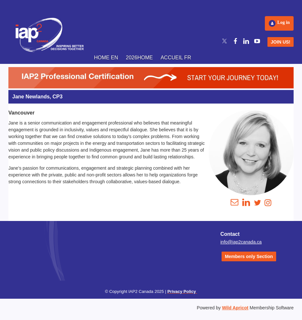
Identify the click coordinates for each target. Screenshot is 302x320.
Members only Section (249, 256)
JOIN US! (280, 42)
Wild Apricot (235, 307)
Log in (283, 22)
